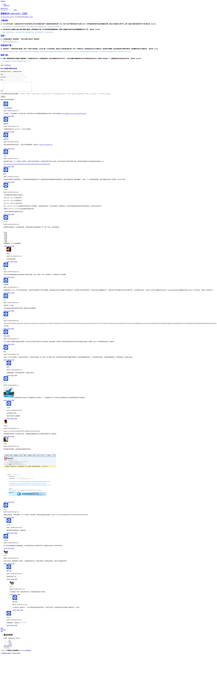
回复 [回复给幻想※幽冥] (13, 346)
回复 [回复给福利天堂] (13, 150)
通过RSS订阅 (4, 8)
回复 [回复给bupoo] (13, 504)
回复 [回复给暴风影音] (13, 133)
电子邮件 (3, 77)
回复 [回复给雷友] (13, 361)
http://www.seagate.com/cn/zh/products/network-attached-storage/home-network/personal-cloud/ (27, 165)
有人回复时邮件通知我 (8, 101)
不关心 (10, 644)
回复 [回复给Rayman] (13, 438)
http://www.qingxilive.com (46, 146)
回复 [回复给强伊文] (16, 263)
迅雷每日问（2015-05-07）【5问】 (14, 14)
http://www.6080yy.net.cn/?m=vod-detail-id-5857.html (73, 115)
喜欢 (9, 643)
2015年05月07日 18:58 (6, 17)
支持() (5, 118)
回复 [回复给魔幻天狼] (16, 581)
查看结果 (9, 647)
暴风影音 (6, 125)
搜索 (15, 10)
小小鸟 (4, 68)
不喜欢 (10, 646)
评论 (31, 17)
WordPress (28, 652)
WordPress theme (6, 655)
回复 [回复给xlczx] (13, 519)
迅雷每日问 (7, 5)
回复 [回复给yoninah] (13, 550)
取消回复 (14, 68)
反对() (10, 118)
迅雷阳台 (3, 1)
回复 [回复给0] (13, 184)
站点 (2, 80)
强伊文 (26, 17)
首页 (5, 4)
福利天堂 (6, 141)
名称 (2, 74)
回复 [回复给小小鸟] (13, 216)
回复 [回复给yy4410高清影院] (13, 118)
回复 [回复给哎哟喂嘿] (13, 294)
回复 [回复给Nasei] (13, 565)
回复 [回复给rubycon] (16, 627)
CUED (18, 655)
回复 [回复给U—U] (13, 402)
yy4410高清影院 (8, 109)
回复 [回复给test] (13, 312)
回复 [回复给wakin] (13, 168)
